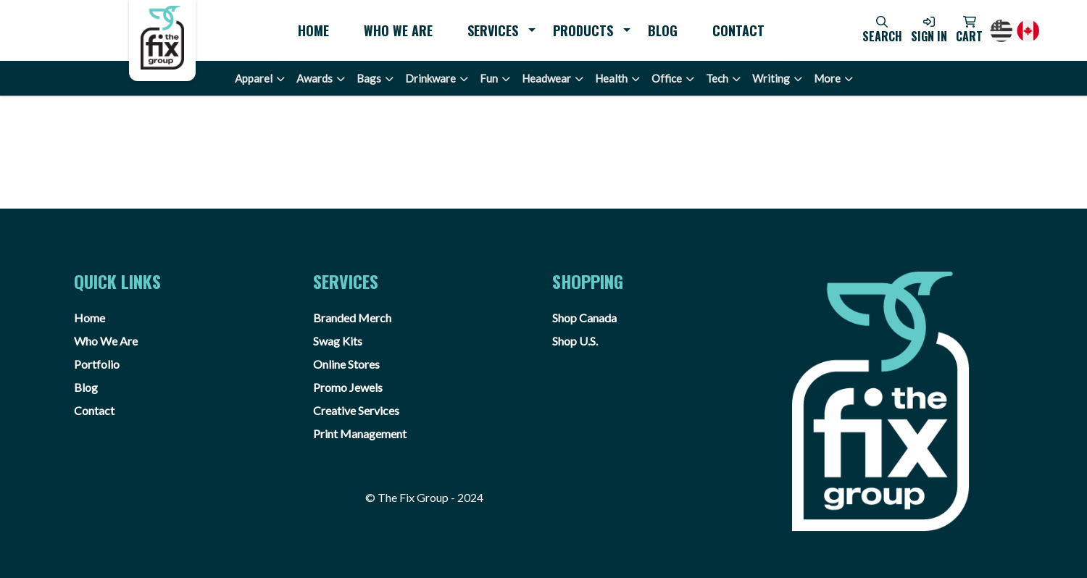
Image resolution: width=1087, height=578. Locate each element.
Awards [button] (314, 78)
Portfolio (97, 364)
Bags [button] (369, 78)
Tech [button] (717, 78)
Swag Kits (337, 341)
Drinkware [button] (430, 78)
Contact (738, 30)
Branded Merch (352, 317)
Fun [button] (489, 78)
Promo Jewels (348, 387)
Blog (663, 30)
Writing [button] (771, 78)
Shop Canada (584, 317)
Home (313, 30)
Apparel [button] (253, 78)
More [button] (827, 78)
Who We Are (398, 30)
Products (583, 30)
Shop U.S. (575, 341)
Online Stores (346, 364)
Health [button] (611, 78)
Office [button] (666, 78)
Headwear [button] (546, 78)
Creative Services (356, 410)
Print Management (360, 433)
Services (492, 30)
